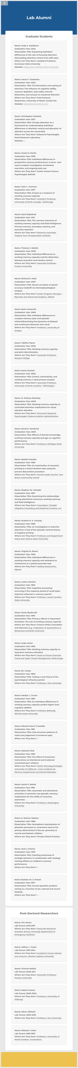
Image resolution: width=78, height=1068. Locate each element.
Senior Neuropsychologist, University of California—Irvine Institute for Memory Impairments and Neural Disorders (38, 769)
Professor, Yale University (49, 683)
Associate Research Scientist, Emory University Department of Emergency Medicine (35, 932)
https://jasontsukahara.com (35, 104)
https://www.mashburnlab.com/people (41, 67)
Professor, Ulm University (49, 1018)
